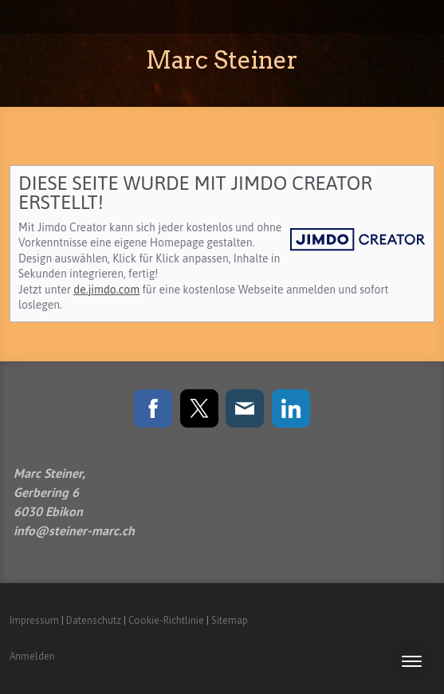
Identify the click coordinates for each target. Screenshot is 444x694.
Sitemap (229, 620)
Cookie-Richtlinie (166, 620)
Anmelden (32, 656)
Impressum (34, 620)
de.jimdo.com (106, 289)
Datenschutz (93, 620)
